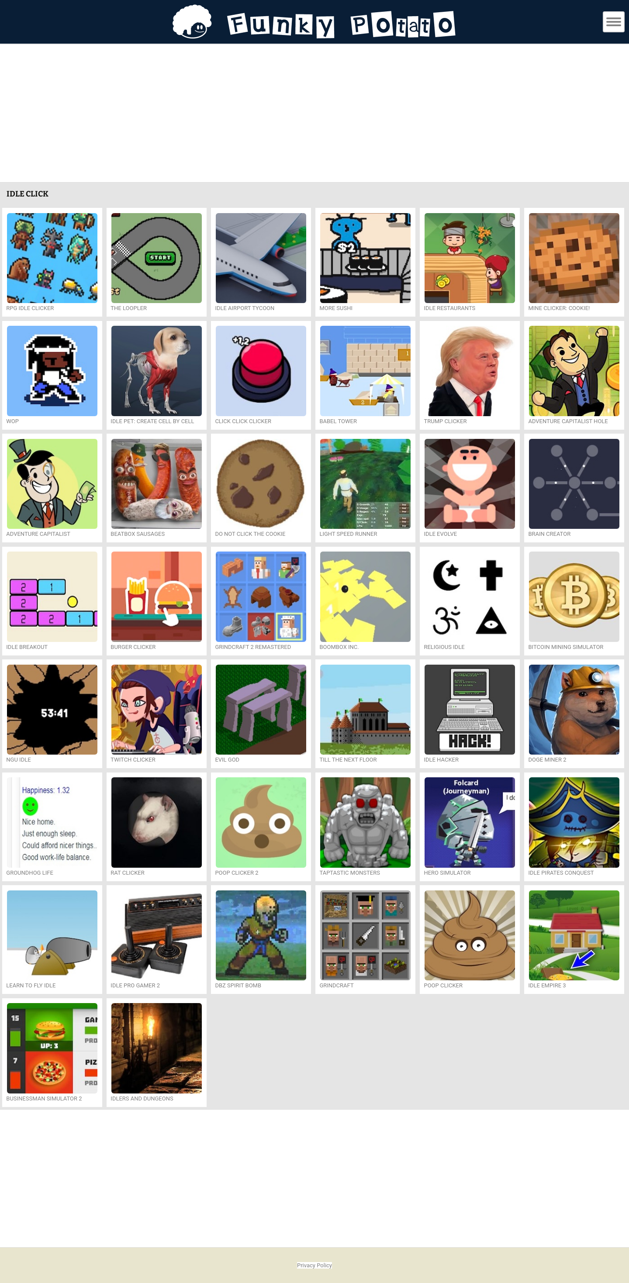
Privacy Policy (314, 1265)
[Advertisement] (314, 114)
